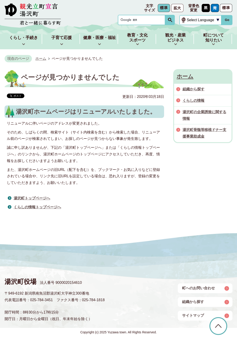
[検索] (143, 20)
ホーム (40, 58)
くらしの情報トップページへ (37, 207)
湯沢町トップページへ (32, 198)
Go (227, 20)
